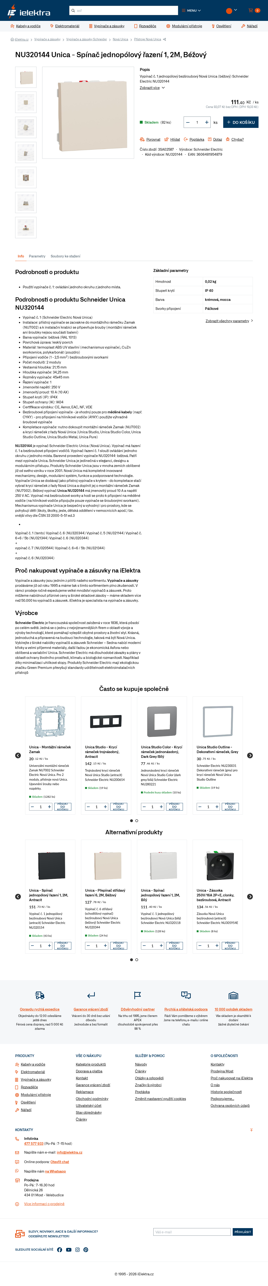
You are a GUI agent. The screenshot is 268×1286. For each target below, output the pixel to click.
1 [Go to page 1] (131, 820)
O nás (215, 1085)
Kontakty (217, 1064)
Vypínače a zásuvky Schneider (86, 39)
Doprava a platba (89, 1071)
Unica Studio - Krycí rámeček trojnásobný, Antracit (102, 751)
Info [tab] (21, 256)
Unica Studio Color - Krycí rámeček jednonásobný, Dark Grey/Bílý (161, 751)
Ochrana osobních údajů (230, 1105)
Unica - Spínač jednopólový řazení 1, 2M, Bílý (160, 895)
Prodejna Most (222, 1071)
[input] (40, 806)
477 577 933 (33, 1143)
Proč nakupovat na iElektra (232, 1078)
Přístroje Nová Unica (147, 39)
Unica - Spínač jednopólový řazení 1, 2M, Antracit (48, 895)
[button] (191, 10)
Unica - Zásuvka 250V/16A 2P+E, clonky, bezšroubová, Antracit (215, 895)
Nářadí (26, 1110)
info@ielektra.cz (69, 1152)
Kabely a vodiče (33, 1064)
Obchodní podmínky (92, 1098)
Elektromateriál (33, 1072)
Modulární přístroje (36, 1094)
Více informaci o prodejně (44, 1204)
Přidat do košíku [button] (62, 807)
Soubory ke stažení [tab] (65, 256)
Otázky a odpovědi (149, 1078)
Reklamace (85, 1092)
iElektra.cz (21, 39)
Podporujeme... (222, 1098)
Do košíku (241, 122)
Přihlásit (243, 1232)
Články (81, 1119)
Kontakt (82, 1078)
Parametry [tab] (37, 256)
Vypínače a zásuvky (47, 39)
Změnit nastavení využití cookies (160, 1098)
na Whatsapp (55, 1171)
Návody (141, 1064)
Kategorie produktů (91, 1064)
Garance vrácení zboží (93, 1085)
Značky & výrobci (148, 1085)
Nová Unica (120, 39)
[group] (50, 755)
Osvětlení (28, 1102)
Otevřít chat (59, 1162)
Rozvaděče (29, 1087)
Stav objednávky (89, 1112)
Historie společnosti (226, 1092)
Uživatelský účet (88, 1105)
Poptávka (142, 1092)
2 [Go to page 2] (136, 820)
